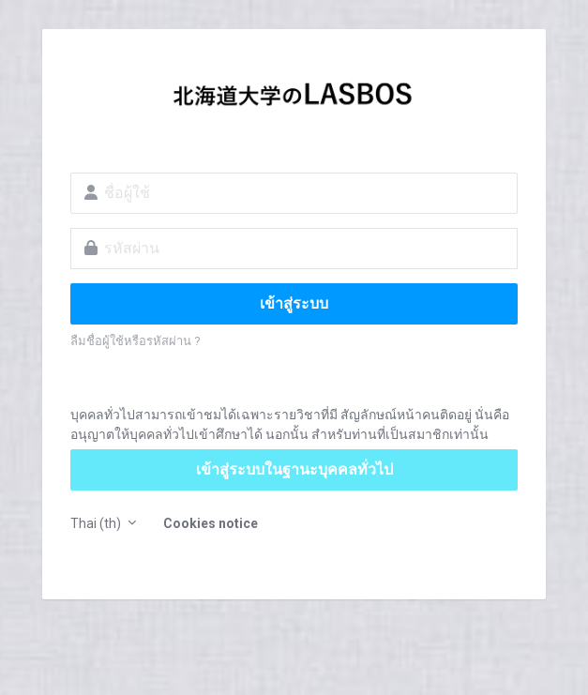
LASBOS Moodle (294, 99)
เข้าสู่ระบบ (294, 303)
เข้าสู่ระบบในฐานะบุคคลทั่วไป (294, 469)
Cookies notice (210, 523)
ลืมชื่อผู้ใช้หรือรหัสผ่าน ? (135, 341)
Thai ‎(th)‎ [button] (97, 523)
